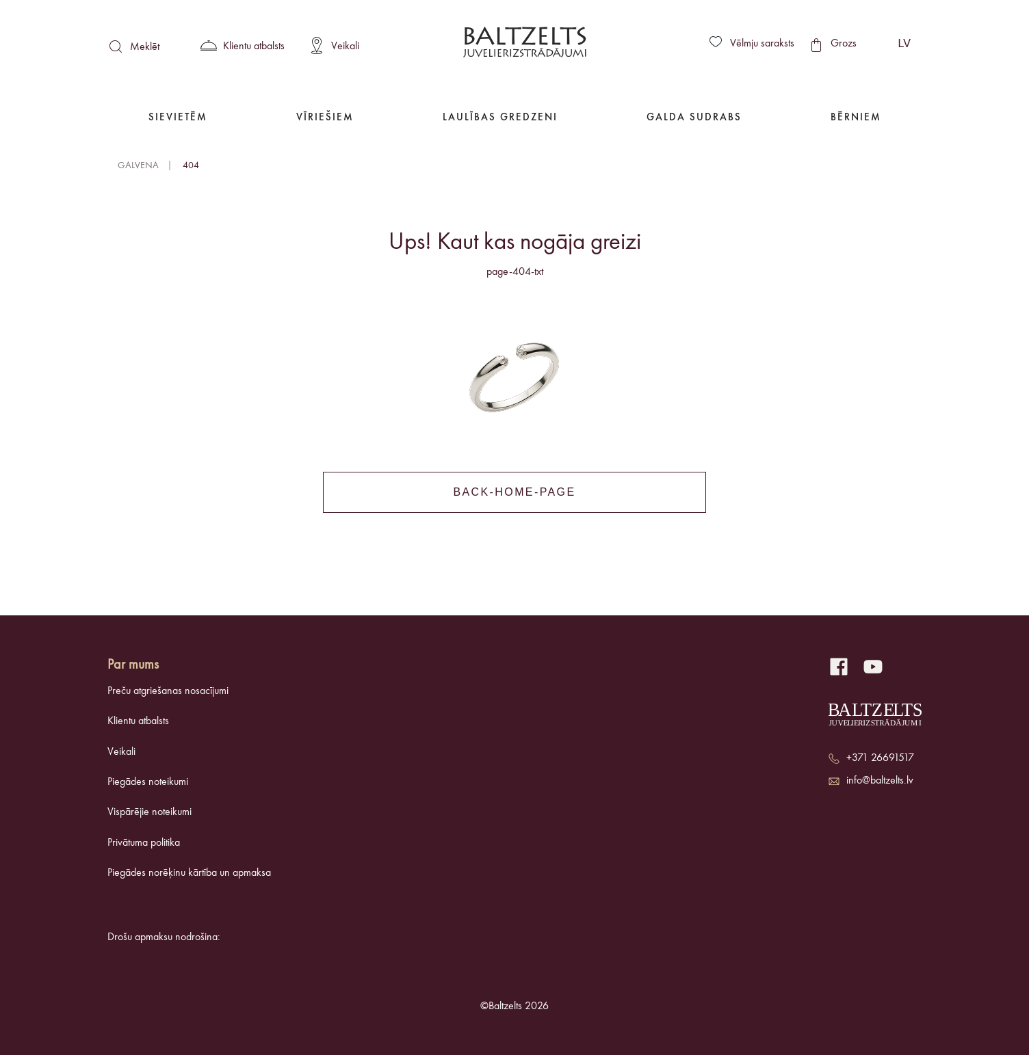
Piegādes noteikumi (147, 782)
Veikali (121, 752)
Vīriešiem (325, 118)
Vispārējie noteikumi (149, 812)
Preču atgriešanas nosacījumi (168, 691)
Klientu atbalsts (138, 721)
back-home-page (514, 492)
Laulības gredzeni (500, 118)
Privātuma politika (143, 843)
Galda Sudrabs (694, 118)
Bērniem (856, 118)
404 (191, 165)
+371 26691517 (880, 758)
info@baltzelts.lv (879, 780)
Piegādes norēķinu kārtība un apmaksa (189, 873)
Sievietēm (177, 118)
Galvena (138, 165)
